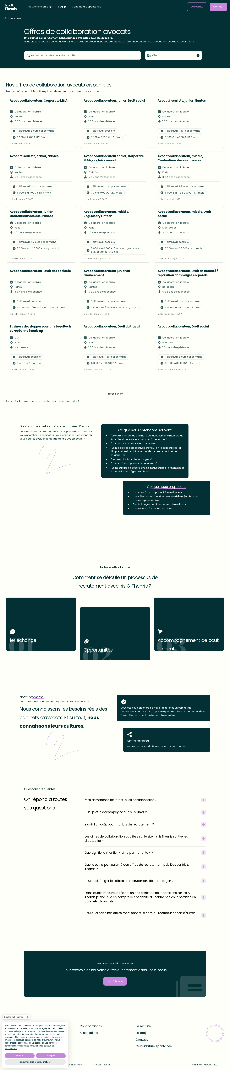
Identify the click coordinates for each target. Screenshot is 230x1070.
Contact (218, 6)
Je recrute (197, 6)
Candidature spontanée (86, 6)
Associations (89, 1033)
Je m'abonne (115, 981)
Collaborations (91, 1026)
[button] (39, 7)
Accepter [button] (50, 1055)
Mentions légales (102, 1064)
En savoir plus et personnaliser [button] (35, 1062)
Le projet (142, 1033)
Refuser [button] (19, 1055)
